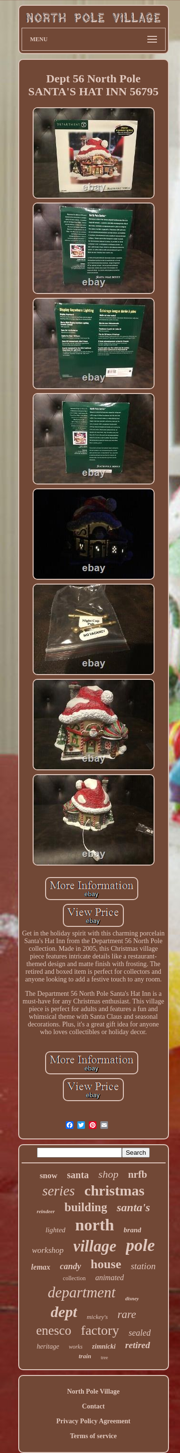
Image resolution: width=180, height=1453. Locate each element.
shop (108, 1174)
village (95, 1246)
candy (70, 1266)
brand (133, 1230)
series (58, 1190)
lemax (40, 1267)
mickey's (97, 1316)
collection (74, 1278)
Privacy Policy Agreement (93, 1421)
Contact (93, 1406)
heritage (47, 1346)
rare (127, 1314)
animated (109, 1277)
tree (104, 1357)
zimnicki (104, 1346)
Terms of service (93, 1436)
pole (140, 1245)
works (76, 1346)
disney (132, 1298)
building (85, 1207)
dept (64, 1311)
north (94, 1225)
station (143, 1266)
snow (49, 1175)
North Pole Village (93, 1391)
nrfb (137, 1174)
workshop (47, 1250)
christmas (114, 1190)
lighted (56, 1230)
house (106, 1264)
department (82, 1292)
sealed (140, 1333)
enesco (53, 1330)
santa (78, 1175)
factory (100, 1330)
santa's (133, 1207)
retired (137, 1345)
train (85, 1356)
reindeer (45, 1211)
